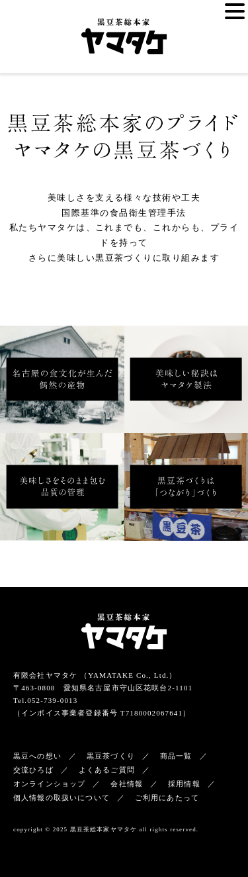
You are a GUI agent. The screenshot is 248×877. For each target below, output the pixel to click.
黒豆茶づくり (111, 756)
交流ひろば (33, 770)
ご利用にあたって (167, 798)
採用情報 (184, 784)
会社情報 (126, 784)
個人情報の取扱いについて (61, 798)
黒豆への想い (37, 756)
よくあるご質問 (107, 770)
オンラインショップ (49, 784)
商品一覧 (176, 756)
